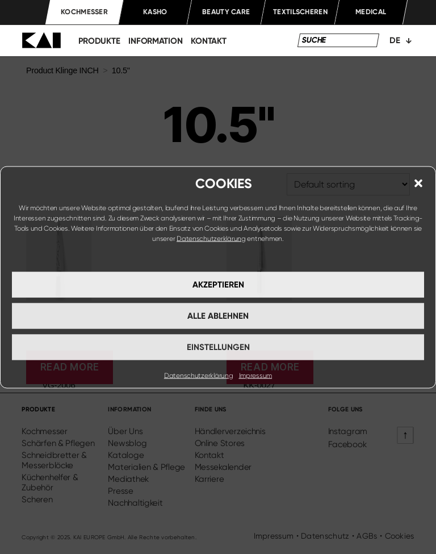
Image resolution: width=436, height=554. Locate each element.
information (155, 41)
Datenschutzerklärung (211, 238)
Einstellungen (218, 347)
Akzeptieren (218, 285)
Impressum (255, 375)
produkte (99, 41)
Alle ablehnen (218, 316)
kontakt (208, 41)
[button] (418, 183)
